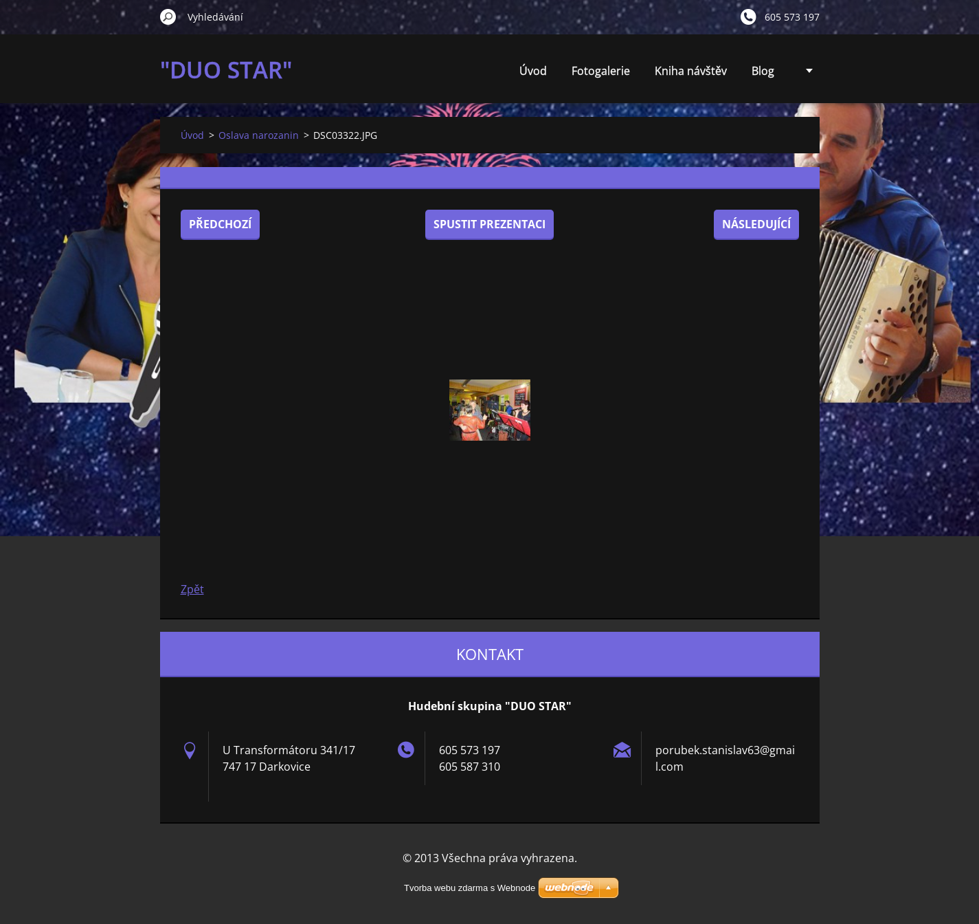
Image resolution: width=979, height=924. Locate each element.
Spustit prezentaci (489, 224)
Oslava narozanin (258, 135)
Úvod (533, 70)
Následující (756, 224)
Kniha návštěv (691, 70)
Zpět (192, 589)
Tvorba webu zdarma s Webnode (469, 888)
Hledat (168, 16)
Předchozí (220, 224)
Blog (763, 70)
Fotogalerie (601, 70)
